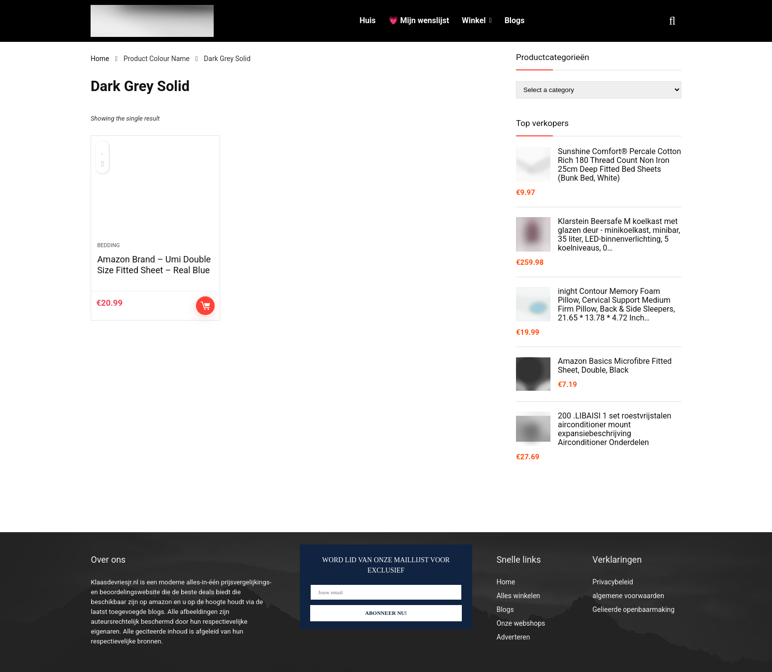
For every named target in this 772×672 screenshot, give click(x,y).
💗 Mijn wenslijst (418, 20)
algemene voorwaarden (628, 596)
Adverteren (513, 637)
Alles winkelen (518, 596)
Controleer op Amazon (205, 315)
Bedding (108, 255)
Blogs (515, 20)
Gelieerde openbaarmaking (633, 609)
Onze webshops (520, 623)
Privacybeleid (612, 582)
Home (100, 59)
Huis (367, 20)
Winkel (473, 20)
